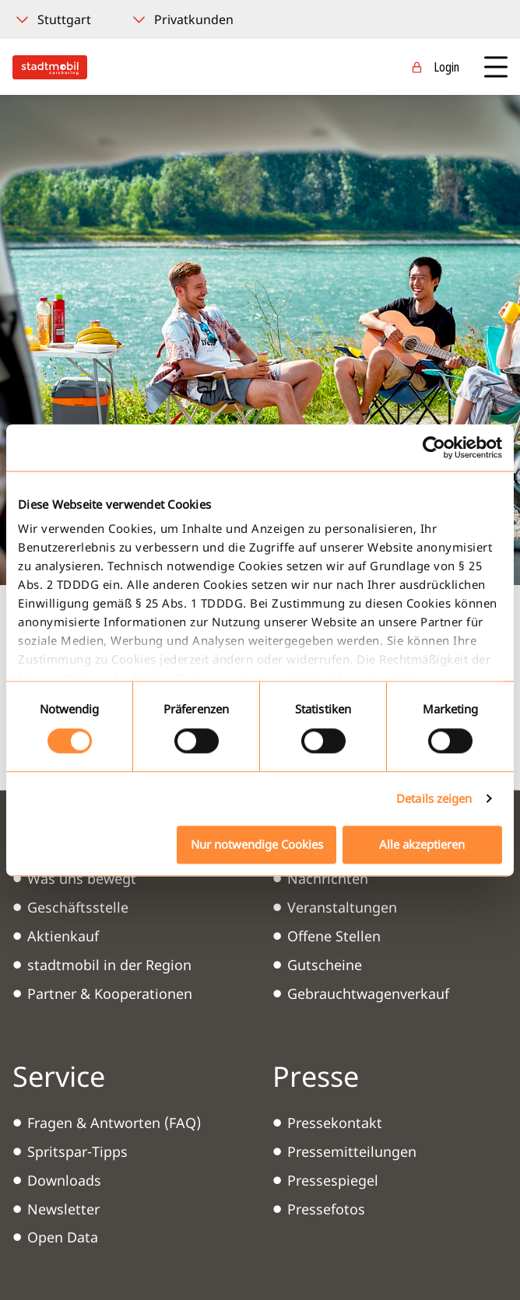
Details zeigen (434, 799)
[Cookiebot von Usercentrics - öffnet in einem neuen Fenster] (434, 447)
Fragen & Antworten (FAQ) (114, 1122)
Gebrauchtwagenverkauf (368, 993)
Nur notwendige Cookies (257, 844)
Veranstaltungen (342, 907)
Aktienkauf (63, 936)
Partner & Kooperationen (109, 993)
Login (446, 66)
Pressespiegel (332, 1180)
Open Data (62, 1237)
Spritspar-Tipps (77, 1151)
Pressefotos (326, 1209)
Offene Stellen (334, 936)
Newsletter (63, 1209)
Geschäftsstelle (77, 907)
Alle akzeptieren (422, 844)
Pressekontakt (334, 1122)
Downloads (64, 1180)
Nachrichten (327, 878)
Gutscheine (324, 964)
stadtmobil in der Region (109, 964)
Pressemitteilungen (351, 1151)
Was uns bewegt (81, 878)
